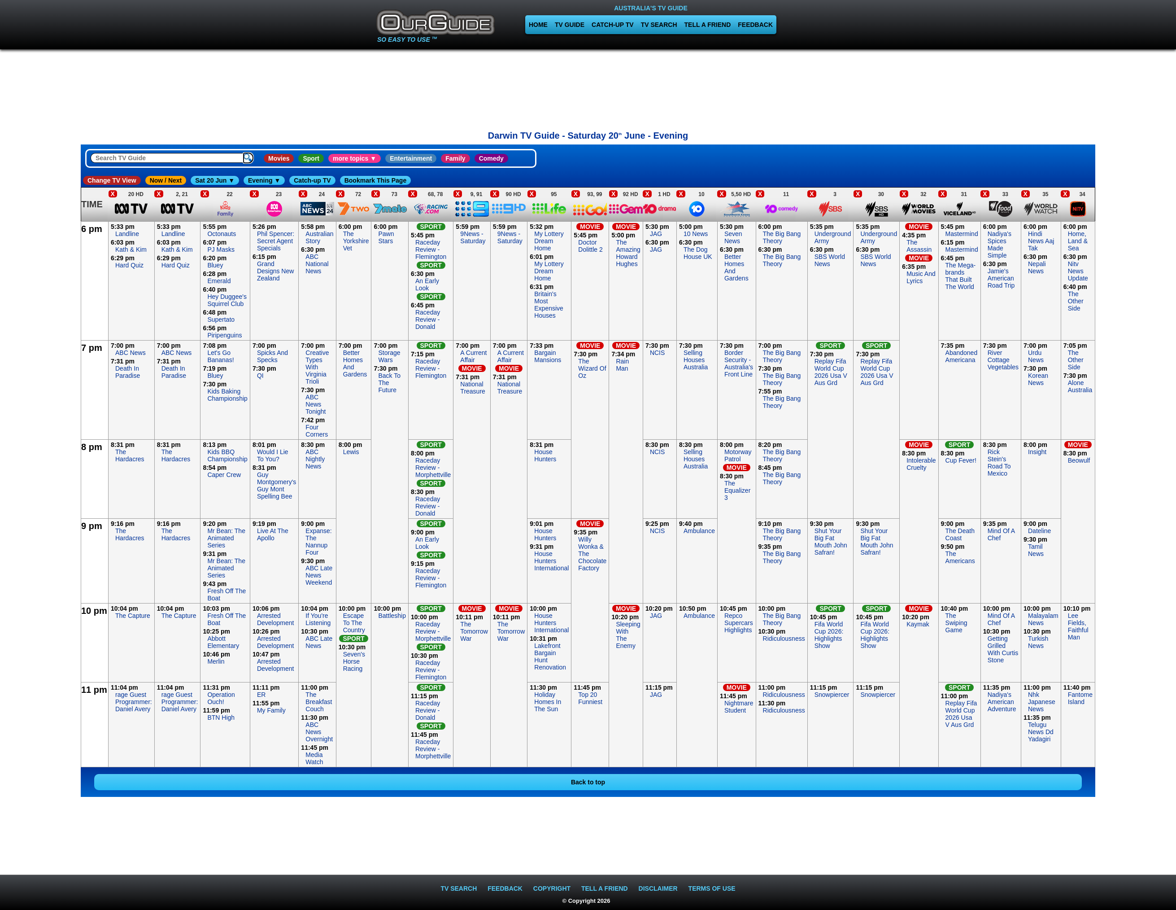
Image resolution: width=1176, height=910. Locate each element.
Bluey (215, 265)
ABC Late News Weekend (318, 575)
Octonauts (221, 233)
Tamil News (1036, 550)
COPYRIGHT (552, 888)
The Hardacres (129, 455)
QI (260, 375)
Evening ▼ (264, 180)
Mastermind (961, 233)
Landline (127, 233)
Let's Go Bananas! (220, 356)
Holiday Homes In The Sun (547, 702)
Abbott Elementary (223, 642)
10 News (696, 233)
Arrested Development (275, 619)
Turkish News (1038, 642)
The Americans (960, 557)
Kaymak (917, 624)
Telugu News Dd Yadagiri (1041, 732)
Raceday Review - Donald (427, 319)
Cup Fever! (960, 460)
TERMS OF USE (712, 888)
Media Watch (314, 758)
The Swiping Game (956, 623)
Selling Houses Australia (696, 360)
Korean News (1038, 379)
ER (261, 694)
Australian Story (319, 237)
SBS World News (829, 260)
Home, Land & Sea (1078, 241)
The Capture (132, 615)
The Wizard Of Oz (592, 368)
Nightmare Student (739, 707)
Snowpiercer (831, 694)
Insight (1037, 451)
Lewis (351, 451)
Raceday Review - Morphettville (433, 467)
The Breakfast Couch (318, 702)
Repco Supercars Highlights (738, 623)
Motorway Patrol (738, 455)
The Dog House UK (698, 253)
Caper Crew (224, 474)
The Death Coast (960, 534)
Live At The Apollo (272, 534)
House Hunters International (551, 561)
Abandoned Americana (961, 356)
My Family (271, 710)
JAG (656, 233)
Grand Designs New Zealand (275, 271)
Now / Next (166, 180)
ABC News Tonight (315, 404)
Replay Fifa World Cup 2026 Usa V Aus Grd (830, 372)
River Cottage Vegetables (1003, 360)
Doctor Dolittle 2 (590, 246)
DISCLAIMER (658, 888)
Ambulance (699, 530)
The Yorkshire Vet (356, 241)
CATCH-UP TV (613, 24)
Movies (278, 158)
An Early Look (427, 284)
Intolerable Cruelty (921, 464)
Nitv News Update (1078, 271)
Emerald (219, 280)
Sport (311, 158)
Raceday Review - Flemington (430, 249)
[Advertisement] (588, 87)
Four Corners (316, 431)
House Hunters (545, 455)
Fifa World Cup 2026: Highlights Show (829, 635)
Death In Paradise (127, 372)
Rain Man (622, 365)
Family (455, 158)
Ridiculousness (784, 638)
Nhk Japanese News (1041, 702)
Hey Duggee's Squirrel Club (227, 300)
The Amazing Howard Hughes (628, 253)
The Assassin (919, 246)
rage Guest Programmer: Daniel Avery (133, 702)
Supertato (221, 319)
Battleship (391, 615)
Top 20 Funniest (590, 698)
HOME (538, 24)
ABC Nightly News (315, 459)
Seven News (733, 237)
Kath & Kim (131, 249)
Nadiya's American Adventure (1002, 702)
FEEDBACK (755, 24)
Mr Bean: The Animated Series (226, 538)
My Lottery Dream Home (548, 241)
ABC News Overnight (319, 732)
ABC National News (316, 264)
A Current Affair (473, 356)
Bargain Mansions (547, 356)
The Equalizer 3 (737, 490)
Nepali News (1037, 267)
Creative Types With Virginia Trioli (317, 367)
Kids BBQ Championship (227, 455)
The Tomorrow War (474, 631)
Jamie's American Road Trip (1001, 278)
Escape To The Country (354, 623)
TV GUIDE (569, 24)
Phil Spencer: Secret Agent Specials (275, 241)
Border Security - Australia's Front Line (738, 363)
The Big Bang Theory (782, 237)
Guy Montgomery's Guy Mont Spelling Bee (276, 485)
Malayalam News (1043, 619)
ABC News (130, 352)
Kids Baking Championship (227, 395)
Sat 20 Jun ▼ (215, 180)
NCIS (657, 352)
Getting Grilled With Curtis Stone (1003, 649)
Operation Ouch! (221, 698)
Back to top (588, 782)
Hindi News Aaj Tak (1041, 241)
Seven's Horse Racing (354, 661)
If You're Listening (318, 619)
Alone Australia (1080, 386)
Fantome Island (1080, 698)
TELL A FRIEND (707, 24)
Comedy (491, 158)
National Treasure (472, 388)
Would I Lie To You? (272, 455)
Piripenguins (224, 335)
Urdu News (1036, 356)
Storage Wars (389, 356)
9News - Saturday (472, 237)
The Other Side (1076, 301)
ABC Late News (318, 642)
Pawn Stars (386, 237)
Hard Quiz (129, 265)
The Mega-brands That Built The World (960, 276)
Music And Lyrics (921, 277)
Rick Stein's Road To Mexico (999, 462)
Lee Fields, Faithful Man (1078, 626)
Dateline (1039, 530)
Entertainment (411, 158)
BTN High (221, 717)
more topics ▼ (354, 158)
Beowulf (1079, 460)
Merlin (215, 661)
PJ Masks (221, 249)
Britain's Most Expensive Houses (548, 304)
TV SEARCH (659, 24)
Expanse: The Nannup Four (318, 541)
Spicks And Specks (272, 356)
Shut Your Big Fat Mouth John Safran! (830, 541)
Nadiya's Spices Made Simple (999, 244)
